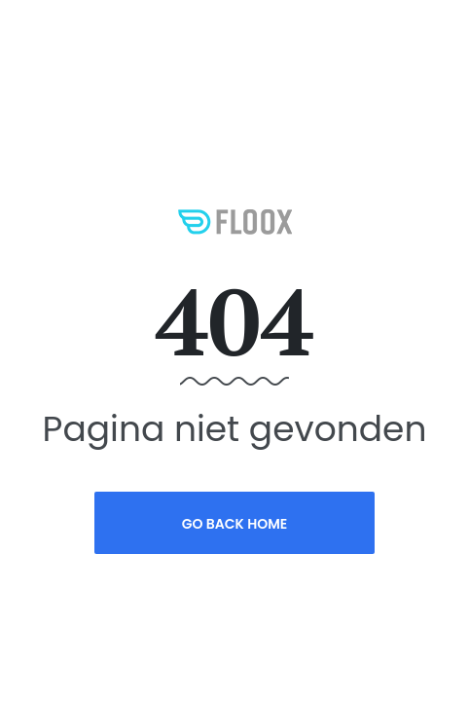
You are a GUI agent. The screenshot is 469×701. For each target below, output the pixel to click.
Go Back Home (235, 524)
